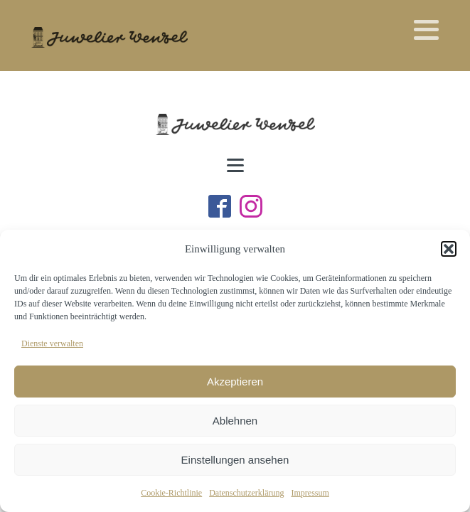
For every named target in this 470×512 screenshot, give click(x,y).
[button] (449, 249)
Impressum (310, 493)
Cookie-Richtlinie (171, 493)
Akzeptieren (235, 381)
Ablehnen (235, 421)
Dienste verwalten (52, 343)
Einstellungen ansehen (235, 460)
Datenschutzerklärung (246, 493)
